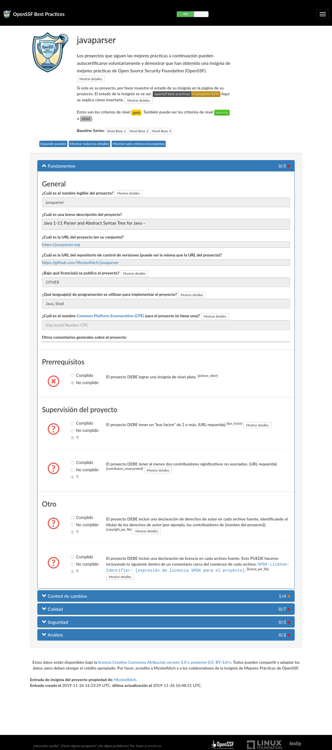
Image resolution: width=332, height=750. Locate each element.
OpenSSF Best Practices (39, 14)
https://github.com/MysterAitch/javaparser (80, 262)
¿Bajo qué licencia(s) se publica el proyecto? (80, 272)
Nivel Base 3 (161, 131)
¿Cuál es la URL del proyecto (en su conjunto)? (83, 236)
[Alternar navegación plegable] (322, 14)
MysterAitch (125, 678)
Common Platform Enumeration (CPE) (110, 315)
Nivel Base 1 (116, 131)
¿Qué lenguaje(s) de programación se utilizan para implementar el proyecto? (109, 294)
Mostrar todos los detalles (89, 144)
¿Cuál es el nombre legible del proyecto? (78, 192)
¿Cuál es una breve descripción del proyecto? (82, 214)
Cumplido (75, 375)
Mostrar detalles (91, 79)
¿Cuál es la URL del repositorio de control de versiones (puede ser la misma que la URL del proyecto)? (132, 254)
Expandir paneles (53, 144)
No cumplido (75, 382)
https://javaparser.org (61, 244)
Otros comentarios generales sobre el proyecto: (84, 337)
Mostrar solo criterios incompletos (139, 144)
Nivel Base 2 (139, 131)
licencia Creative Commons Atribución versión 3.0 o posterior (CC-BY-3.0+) (164, 661)
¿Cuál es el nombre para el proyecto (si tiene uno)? (121, 315)
